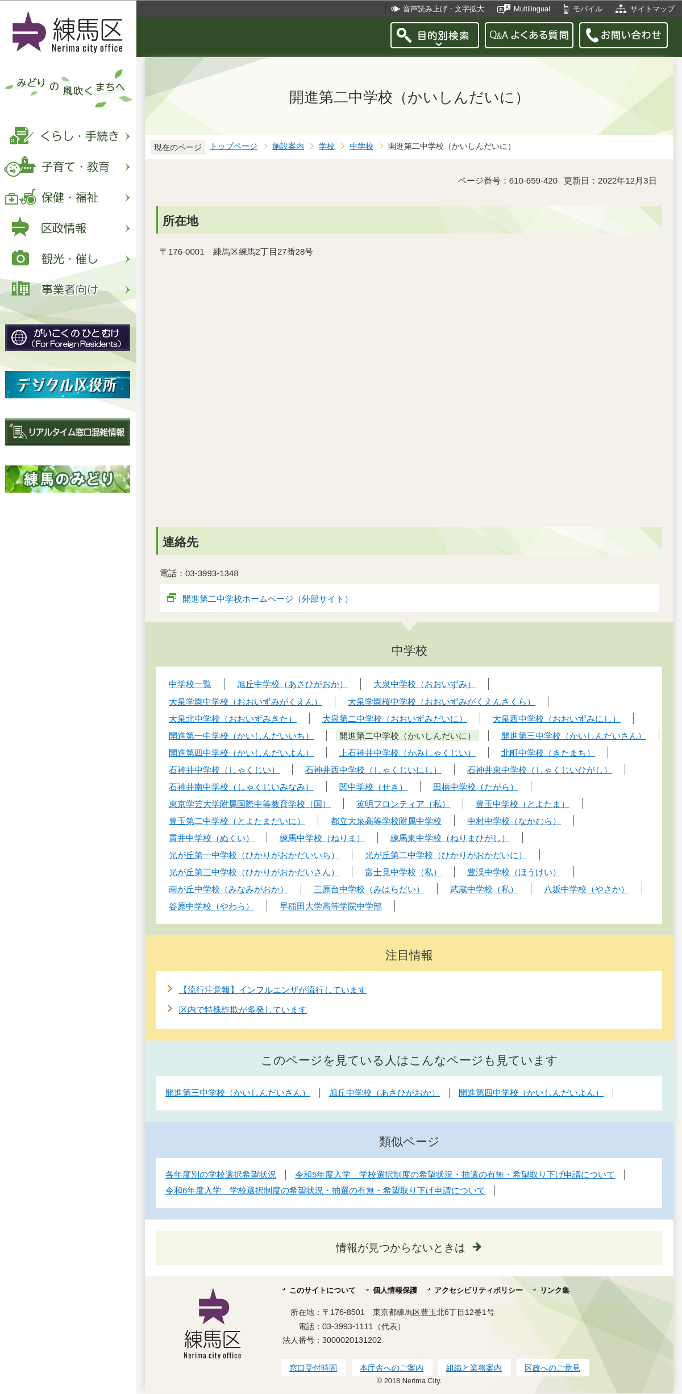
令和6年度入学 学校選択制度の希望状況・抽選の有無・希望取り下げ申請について (325, 1190)
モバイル (587, 9)
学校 (327, 146)
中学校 (361, 146)
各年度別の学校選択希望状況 (220, 1174)
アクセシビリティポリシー (478, 1290)
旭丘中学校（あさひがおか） (384, 1092)
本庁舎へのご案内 (391, 1367)
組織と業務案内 (474, 1367)
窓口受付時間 (313, 1367)
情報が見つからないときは (400, 1248)
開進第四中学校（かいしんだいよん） (531, 1092)
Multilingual (532, 9)
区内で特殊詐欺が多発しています (243, 1009)
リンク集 (554, 1290)
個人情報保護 (395, 1290)
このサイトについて (322, 1290)
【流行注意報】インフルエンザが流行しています (273, 989)
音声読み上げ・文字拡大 (443, 9)
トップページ (233, 146)
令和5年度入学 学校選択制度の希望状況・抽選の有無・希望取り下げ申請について (455, 1174)
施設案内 (288, 146)
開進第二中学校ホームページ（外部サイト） (268, 599)
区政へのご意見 (552, 1367)
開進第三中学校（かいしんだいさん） (237, 1092)
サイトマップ (652, 9)
